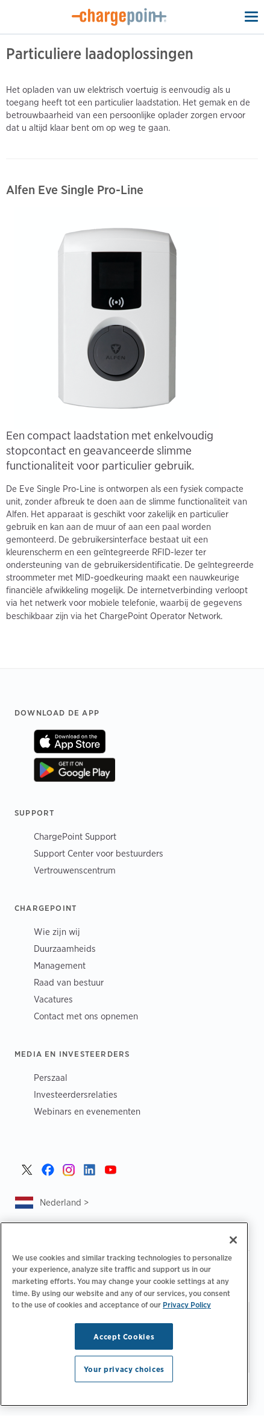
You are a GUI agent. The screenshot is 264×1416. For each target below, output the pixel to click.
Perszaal (51, 1077)
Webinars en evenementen (87, 1111)
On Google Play (74, 770)
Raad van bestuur (69, 982)
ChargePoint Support (75, 836)
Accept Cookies (123, 1336)
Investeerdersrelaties (76, 1094)
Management (60, 965)
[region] (124, 1314)
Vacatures (53, 999)
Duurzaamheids (65, 948)
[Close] (233, 1240)
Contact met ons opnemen (86, 1016)
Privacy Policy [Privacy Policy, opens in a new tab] (187, 1304)
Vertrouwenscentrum (75, 870)
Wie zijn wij (57, 931)
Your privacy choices (124, 1369)
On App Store (69, 741)
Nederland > (64, 1202)
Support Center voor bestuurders (98, 853)
